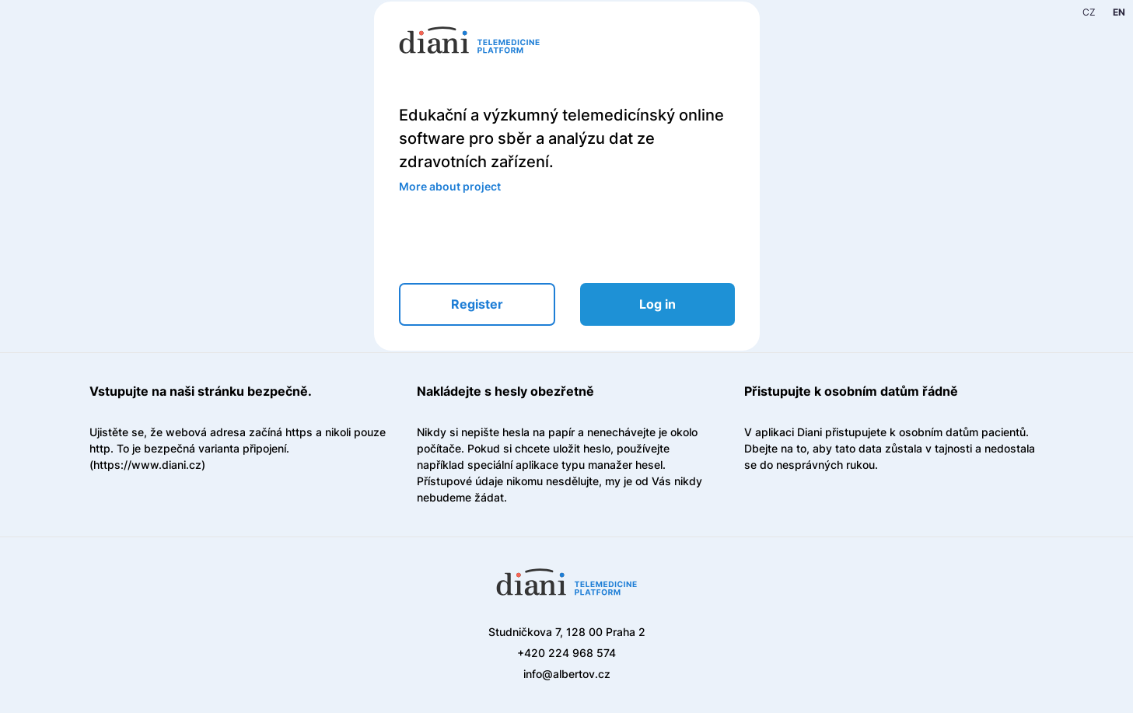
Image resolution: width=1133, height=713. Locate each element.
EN (1119, 12)
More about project (450, 186)
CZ (1089, 12)
